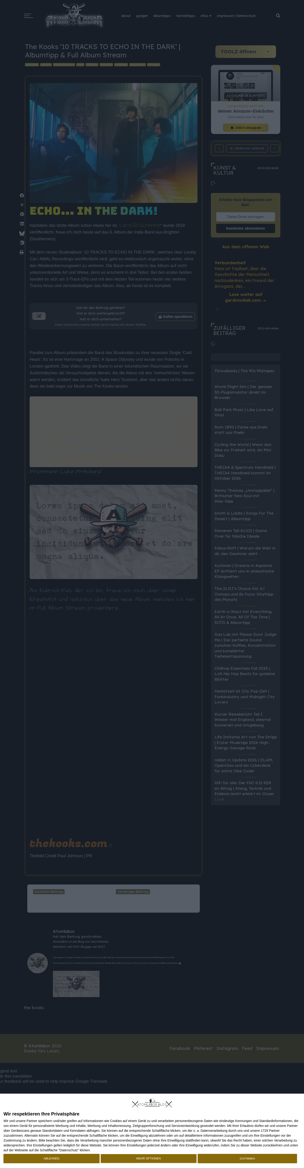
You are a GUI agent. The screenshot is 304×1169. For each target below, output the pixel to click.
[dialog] (152, 1131)
